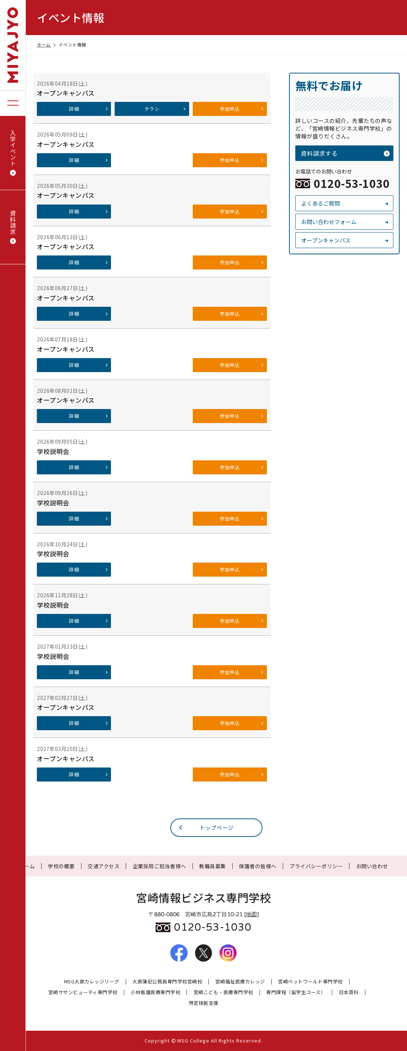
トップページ (206, 827)
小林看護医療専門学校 (155, 992)
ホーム (47, 44)
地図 (251, 914)
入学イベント (12, 153)
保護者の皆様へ (257, 866)
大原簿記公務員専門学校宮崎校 (167, 982)
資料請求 (12, 227)
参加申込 (242, 108)
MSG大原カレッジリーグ (91, 982)
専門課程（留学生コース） (296, 992)
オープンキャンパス (345, 240)
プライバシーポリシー (316, 866)
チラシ (166, 108)
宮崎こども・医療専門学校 (223, 992)
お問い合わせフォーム (345, 222)
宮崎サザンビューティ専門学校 (83, 992)
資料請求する (345, 153)
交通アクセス (103, 866)
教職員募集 (212, 866)
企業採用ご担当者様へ (159, 866)
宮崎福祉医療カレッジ (240, 982)
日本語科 (349, 992)
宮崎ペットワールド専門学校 (310, 982)
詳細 (88, 108)
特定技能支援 (204, 1003)
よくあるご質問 (345, 203)
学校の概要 (61, 866)
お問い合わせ (372, 866)
